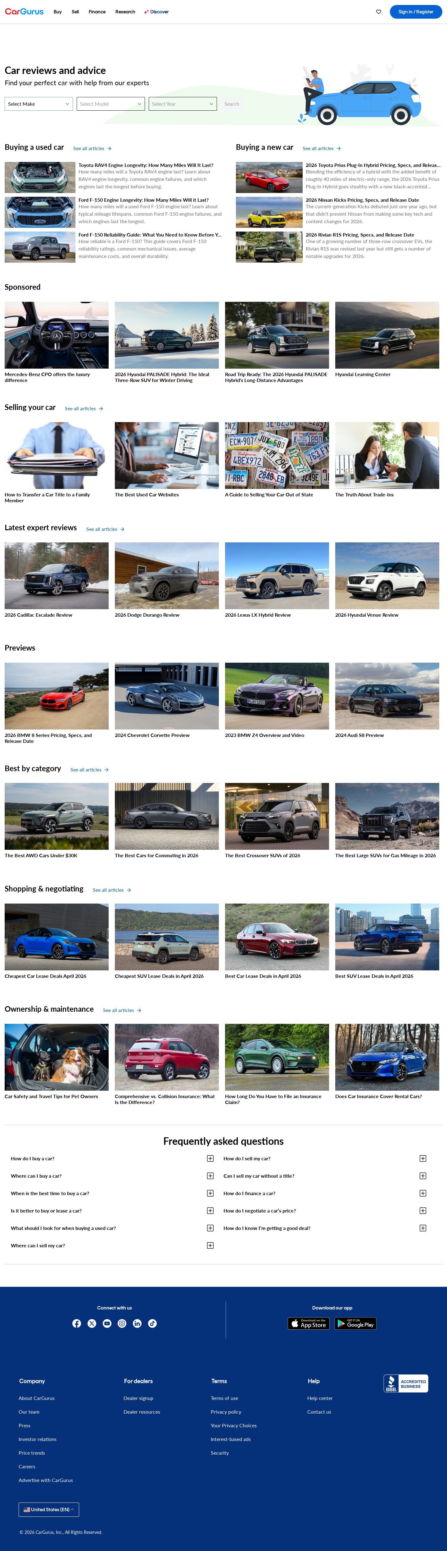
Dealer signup (138, 1398)
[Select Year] (183, 103)
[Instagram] (122, 1323)
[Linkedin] (137, 1323)
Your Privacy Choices (234, 1425)
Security (220, 1453)
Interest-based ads (231, 1439)
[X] (91, 1323)
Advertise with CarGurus (46, 1480)
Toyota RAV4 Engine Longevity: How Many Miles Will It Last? (146, 165)
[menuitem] (58, 12)
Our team (29, 1412)
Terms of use (224, 1398)
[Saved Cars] (378, 12)
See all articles (92, 148)
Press (24, 1425)
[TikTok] (152, 1323)
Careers (27, 1466)
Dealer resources (142, 1412)
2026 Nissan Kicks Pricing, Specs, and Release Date (362, 200)
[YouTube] (107, 1323)
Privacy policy (226, 1412)
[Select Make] (39, 103)
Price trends (32, 1453)
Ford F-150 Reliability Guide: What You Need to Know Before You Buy (156, 234)
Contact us (319, 1412)
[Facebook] (76, 1323)
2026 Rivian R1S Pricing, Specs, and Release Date (360, 234)
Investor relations (37, 1439)
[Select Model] (111, 103)
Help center (320, 1398)
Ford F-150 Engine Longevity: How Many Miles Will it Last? (144, 200)
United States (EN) (49, 1509)
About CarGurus (37, 1398)
